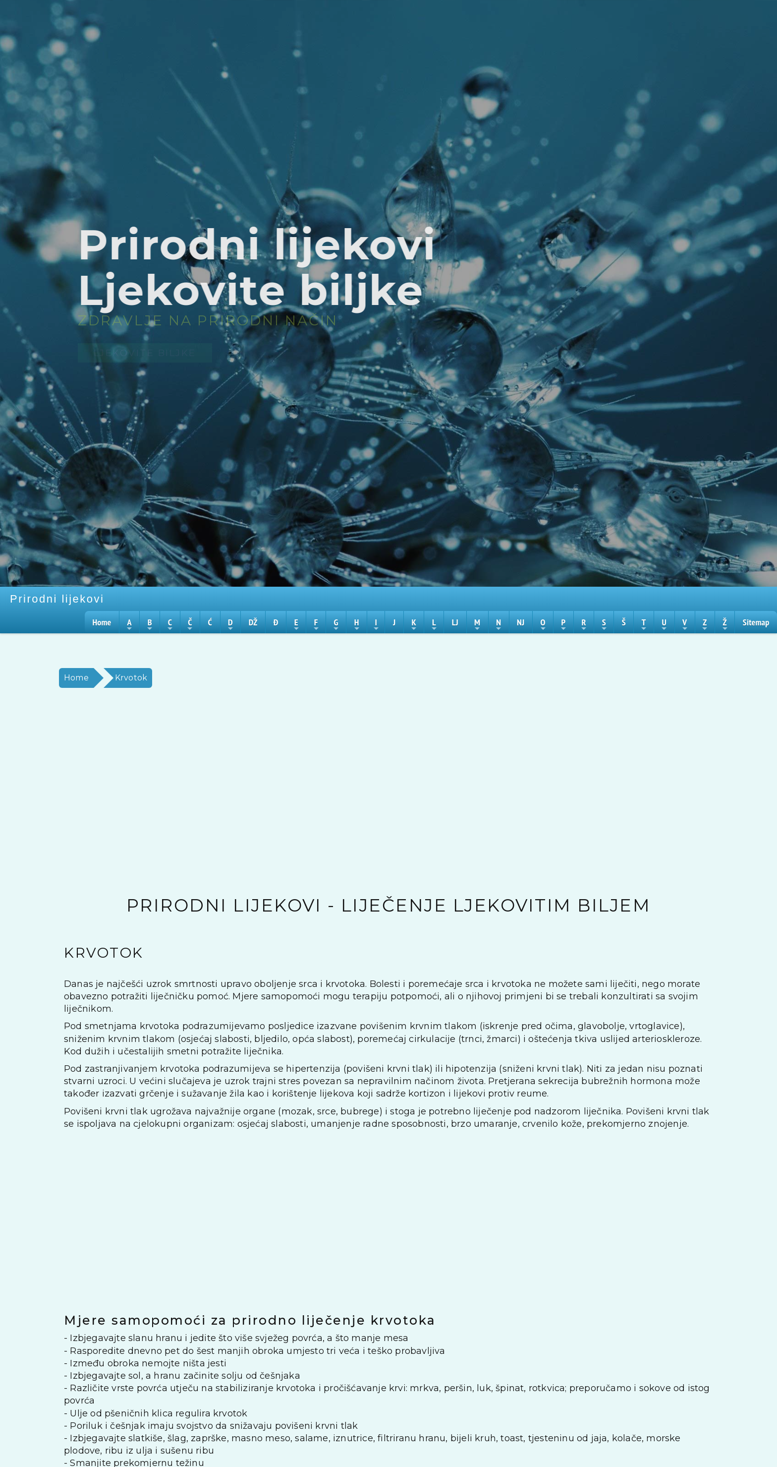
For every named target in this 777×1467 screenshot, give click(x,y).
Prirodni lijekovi (57, 599)
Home (76, 677)
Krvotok (131, 677)
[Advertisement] (351, 792)
